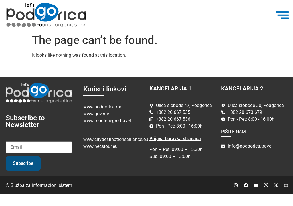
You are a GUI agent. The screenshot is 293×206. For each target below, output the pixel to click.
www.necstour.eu (100, 146)
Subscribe (23, 163)
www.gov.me (96, 113)
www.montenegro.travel (107, 120)
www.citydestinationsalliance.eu (115, 139)
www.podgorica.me (102, 107)
